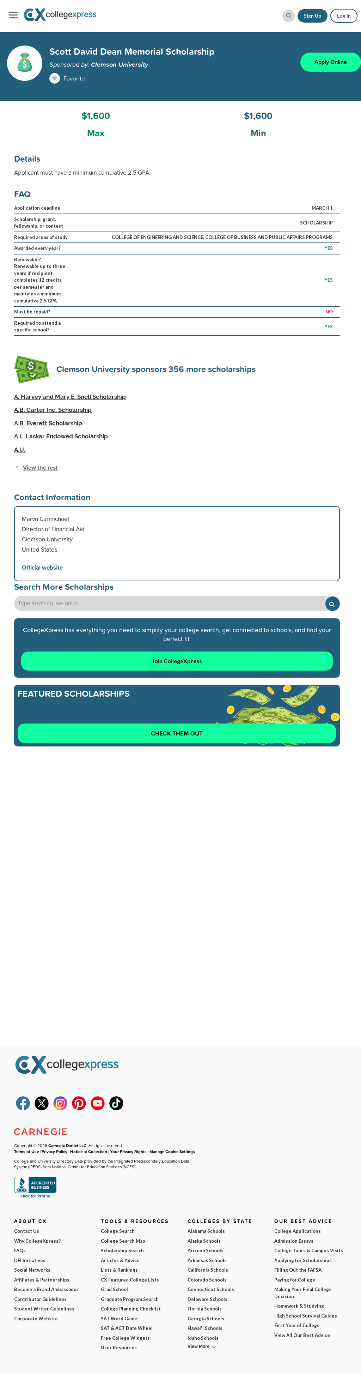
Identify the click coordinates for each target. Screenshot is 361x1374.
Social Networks (32, 1270)
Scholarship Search (122, 1250)
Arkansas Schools (207, 1260)
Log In (344, 16)
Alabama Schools (206, 1231)
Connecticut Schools (211, 1289)
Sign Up (312, 16)
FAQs (20, 1250)
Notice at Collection (88, 1151)
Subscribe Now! (292, 1343)
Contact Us (26, 1231)
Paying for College (294, 1280)
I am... (251, 1305)
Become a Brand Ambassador (46, 1289)
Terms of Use (76, 1356)
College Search (118, 1231)
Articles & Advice (120, 1260)
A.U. (19, 449)
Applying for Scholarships (303, 1260)
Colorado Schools (207, 1280)
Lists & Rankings (119, 1270)
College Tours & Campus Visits (308, 1250)
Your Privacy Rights (128, 1151)
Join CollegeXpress (177, 661)
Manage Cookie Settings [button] (172, 1151)
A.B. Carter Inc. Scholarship (53, 409)
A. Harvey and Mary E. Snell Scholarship (70, 396)
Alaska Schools (204, 1241)
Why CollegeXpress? (37, 1241)
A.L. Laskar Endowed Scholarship (61, 436)
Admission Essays (293, 1241)
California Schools (208, 1270)
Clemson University (119, 64)
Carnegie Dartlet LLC (67, 1145)
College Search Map (123, 1241)
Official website (42, 567)
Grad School (114, 1289)
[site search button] (288, 16)
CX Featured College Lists (130, 1280)
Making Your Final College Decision (303, 1292)
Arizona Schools (206, 1250)
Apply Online (330, 62)
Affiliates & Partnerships (41, 1280)
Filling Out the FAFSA (298, 1270)
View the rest (40, 467)
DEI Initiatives (29, 1260)
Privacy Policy (54, 1151)
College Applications (297, 1231)
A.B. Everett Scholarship (48, 423)
